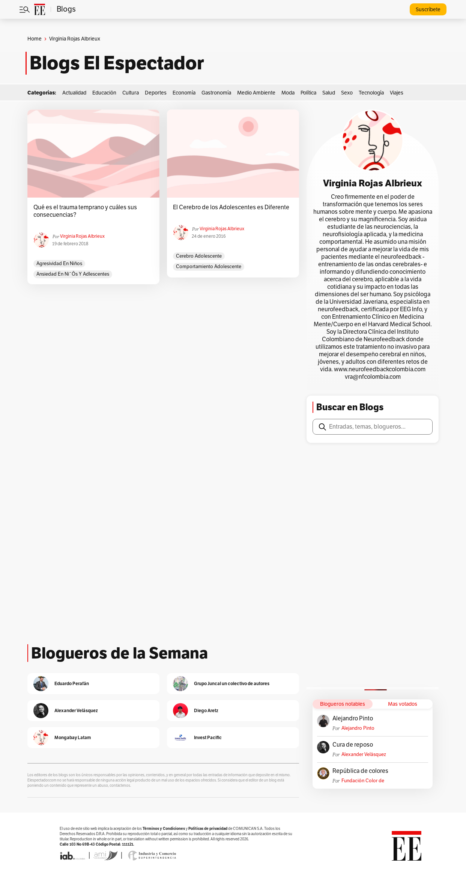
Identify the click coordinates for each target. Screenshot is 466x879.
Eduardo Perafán (71, 683)
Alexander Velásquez (363, 755)
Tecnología (371, 93)
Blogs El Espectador (117, 63)
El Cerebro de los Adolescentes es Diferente (231, 207)
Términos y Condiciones (164, 828)
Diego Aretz (206, 710)
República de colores (360, 771)
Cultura (130, 93)
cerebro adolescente (199, 256)
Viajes (396, 93)
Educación (104, 93)
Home (34, 39)
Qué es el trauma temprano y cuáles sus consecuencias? (85, 211)
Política (308, 93)
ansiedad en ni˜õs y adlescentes (72, 274)
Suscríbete (428, 9)
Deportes (156, 93)
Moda (288, 93)
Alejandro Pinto (352, 718)
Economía (184, 93)
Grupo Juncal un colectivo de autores (231, 683)
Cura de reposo (352, 744)
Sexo (347, 93)
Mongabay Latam (72, 737)
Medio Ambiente (256, 93)
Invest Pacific (208, 737)
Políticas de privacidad (207, 828)
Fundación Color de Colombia (362, 781)
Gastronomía (216, 93)
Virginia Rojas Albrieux (82, 236)
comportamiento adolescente (208, 267)
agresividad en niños (59, 264)
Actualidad (74, 93)
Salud (328, 93)
